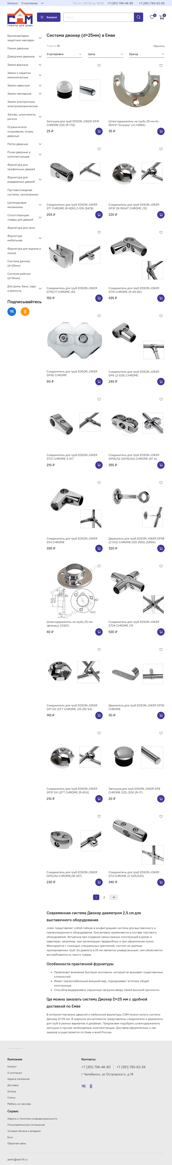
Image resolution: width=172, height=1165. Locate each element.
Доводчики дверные (21, 56)
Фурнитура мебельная (14, 238)
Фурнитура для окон (21, 227)
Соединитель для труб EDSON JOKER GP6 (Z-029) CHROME (134, 373)
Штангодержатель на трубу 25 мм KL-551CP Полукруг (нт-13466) (134, 123)
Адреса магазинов (18, 1079)
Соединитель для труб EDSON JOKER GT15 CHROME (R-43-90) (134, 290)
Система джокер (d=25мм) (18, 263)
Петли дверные (17, 144)
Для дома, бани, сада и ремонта (21, 288)
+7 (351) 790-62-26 (152, 3)
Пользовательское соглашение (26, 1124)
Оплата (11, 1091)
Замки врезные (17, 65)
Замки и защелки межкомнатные (19, 75)
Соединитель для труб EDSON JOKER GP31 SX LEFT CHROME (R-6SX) (72, 790)
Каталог (12, 3)
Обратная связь (16, 1143)
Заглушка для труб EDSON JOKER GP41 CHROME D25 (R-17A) (73, 123)
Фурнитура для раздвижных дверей (21, 179)
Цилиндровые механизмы (16, 205)
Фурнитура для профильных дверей (21, 167)
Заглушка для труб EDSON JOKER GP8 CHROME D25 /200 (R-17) (134, 790)
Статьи (11, 1097)
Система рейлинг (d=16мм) (19, 276)
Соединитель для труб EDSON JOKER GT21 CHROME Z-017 (72, 456)
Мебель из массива (19, 1104)
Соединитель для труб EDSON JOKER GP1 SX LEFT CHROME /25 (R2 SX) (72, 707)
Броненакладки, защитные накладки (20, 38)
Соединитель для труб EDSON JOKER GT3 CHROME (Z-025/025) (134, 874)
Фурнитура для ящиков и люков (24, 251)
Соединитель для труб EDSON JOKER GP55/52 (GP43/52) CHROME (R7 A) (134, 456)
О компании (29, 3)
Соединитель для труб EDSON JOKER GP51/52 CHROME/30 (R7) (72, 874)
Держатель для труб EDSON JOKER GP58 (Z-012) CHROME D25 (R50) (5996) (136, 540)
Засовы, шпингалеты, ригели (21, 117)
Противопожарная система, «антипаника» (22, 192)
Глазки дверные (18, 48)
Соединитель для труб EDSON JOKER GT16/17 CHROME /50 (72, 290)
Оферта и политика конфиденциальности (32, 1118)
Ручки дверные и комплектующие (18, 154)
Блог (10, 1137)
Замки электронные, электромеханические (22, 104)
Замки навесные (18, 85)
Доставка (12, 1085)
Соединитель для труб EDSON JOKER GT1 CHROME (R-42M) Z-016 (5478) (72, 206)
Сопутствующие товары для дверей (20, 217)
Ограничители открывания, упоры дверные (20, 131)
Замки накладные (19, 93)
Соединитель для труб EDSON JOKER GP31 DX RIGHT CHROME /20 (134, 206)
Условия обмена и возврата (24, 1131)
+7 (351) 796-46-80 (120, 3)
